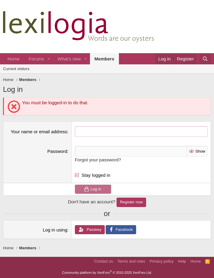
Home (14, 58)
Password (57, 151)
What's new (69, 58)
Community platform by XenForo (107, 272)
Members (104, 58)
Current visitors (16, 68)
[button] (49, 58)
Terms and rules (131, 261)
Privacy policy (162, 261)
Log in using (55, 229)
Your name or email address (39, 131)
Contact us (103, 261)
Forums (36, 58)
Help (182, 261)
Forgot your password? (98, 159)
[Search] (205, 58)
